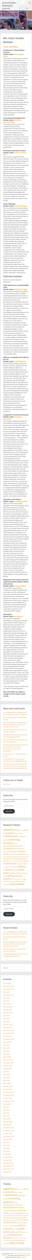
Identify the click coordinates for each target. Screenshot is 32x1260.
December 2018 (8, 1063)
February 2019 (7, 1060)
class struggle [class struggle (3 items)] (18, 833)
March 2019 (7, 1057)
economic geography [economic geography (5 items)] (10, 851)
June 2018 (6, 1074)
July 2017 (6, 1107)
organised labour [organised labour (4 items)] (22, 864)
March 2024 (7, 983)
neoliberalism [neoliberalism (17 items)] (10, 863)
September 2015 (8, 1169)
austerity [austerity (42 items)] (8, 829)
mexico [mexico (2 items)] (10, 861)
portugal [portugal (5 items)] (15, 870)
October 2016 (7, 1133)
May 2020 (6, 1018)
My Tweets (6, 784)
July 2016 (6, 1142)
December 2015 (8, 1163)
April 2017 (6, 1116)
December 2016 (8, 1128)
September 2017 (8, 1101)
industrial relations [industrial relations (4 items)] (14, 856)
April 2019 (6, 1054)
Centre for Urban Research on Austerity (9, 6)
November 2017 (8, 1095)
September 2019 (8, 1039)
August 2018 (7, 1069)
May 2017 (6, 1113)
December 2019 (8, 1030)
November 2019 (8, 1033)
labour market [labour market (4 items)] (24, 856)
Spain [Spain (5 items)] (16, 881)
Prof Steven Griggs (20, 289)
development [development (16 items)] (9, 848)
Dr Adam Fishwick (20, 501)
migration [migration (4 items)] (16, 861)
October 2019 (7, 1036)
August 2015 (7, 1172)
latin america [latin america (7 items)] (8, 859)
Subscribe (9, 811)
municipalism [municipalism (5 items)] (24, 861)
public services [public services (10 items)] (16, 873)
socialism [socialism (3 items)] (24, 879)
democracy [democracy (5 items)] (19, 846)
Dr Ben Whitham (20, 361)
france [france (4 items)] (27, 854)
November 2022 (8, 989)
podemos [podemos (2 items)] (7, 867)
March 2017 (7, 1119)
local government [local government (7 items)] (20, 859)
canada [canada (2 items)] (21, 830)
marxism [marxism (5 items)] (6, 861)
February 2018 (7, 1086)
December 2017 (8, 1092)
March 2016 (7, 1154)
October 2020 (7, 1013)
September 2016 (8, 1136)
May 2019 (6, 1051)
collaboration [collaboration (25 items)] (10, 836)
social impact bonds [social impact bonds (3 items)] (16, 879)
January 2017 (7, 1125)
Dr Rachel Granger (20, 206)
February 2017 (7, 1122)
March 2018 (7, 1083)
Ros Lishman (18, 616)
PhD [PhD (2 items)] (4, 867)
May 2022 (6, 992)
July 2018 (6, 1072)
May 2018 (6, 1077)
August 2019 (7, 1042)
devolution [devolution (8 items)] (20, 849)
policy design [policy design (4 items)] (13, 867)
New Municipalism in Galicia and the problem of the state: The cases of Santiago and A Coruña (15, 725)
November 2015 (8, 1166)
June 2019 (6, 1048)
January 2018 (7, 1089)
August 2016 (7, 1139)
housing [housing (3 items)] (5, 856)
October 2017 (7, 1098)
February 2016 (7, 1157)
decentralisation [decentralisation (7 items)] (9, 846)
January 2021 (7, 1010)
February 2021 (8, 1007)
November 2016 (8, 1130)
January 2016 (7, 1160)
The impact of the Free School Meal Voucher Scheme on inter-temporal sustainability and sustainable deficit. (15, 766)
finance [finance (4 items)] (11, 854)
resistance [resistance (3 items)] (25, 873)
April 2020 (6, 1021)
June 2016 (6, 1145)
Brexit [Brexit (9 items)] (17, 830)
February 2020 (8, 1024)
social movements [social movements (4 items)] (8, 881)
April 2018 (6, 1080)
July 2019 (6, 1045)
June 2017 (6, 1110)
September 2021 (8, 995)
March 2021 (7, 1004)
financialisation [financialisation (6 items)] (19, 854)
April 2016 (6, 1151)
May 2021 (6, 1001)
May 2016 (6, 1148)
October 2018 (7, 1066)
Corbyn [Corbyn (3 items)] (15, 843)
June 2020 (6, 1016)
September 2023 (8, 986)
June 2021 (6, 998)
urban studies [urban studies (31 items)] (16, 884)
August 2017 (7, 1104)
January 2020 (7, 1027)
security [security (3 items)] (5, 876)
